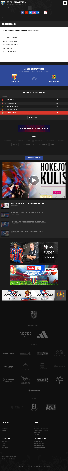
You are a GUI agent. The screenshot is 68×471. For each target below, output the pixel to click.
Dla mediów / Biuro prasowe (41, 430)
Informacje (36, 425)
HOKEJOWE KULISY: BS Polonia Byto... (34, 204)
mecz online (43, 144)
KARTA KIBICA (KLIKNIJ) (9, 51)
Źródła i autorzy (5, 460)
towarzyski (8, 141)
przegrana (38, 141)
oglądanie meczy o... (27, 144)
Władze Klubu (37, 427)
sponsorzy (19, 141)
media (39, 468)
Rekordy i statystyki (39, 445)
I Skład (3, 445)
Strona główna (16, 18)
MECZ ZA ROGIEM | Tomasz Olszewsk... (34, 223)
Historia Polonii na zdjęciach (9, 456)
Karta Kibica (5, 447)
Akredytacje (37, 432)
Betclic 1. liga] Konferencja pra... (34, 232)
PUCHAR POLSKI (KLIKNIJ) (9, 44)
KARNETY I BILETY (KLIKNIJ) (10, 38)
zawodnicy (50, 141)
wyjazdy (61, 141)
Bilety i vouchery (6, 441)
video (53, 144)
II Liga (3, 443)
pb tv (29, 141)
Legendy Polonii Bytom (39, 447)
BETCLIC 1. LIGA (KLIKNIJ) (9, 41)
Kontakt (4, 430)
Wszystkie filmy (34, 158)
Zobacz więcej (34, 117)
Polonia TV (4, 427)
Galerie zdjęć (5, 428)
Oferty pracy (37, 434)
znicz (15, 144)
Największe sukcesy (39, 443)
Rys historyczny (38, 441)
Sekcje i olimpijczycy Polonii (8, 458)
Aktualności (5, 425)
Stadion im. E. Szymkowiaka (41, 428)
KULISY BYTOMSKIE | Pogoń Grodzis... (34, 213)
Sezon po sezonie (38, 449)
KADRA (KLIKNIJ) (7, 48)
